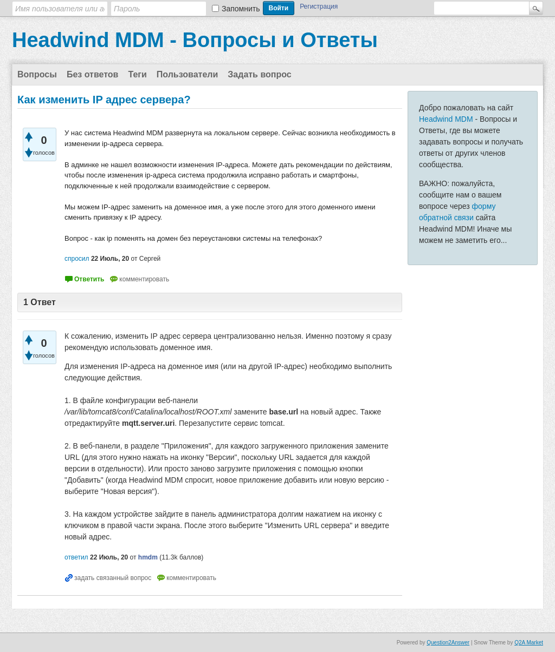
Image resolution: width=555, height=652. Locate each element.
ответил (76, 557)
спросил (76, 258)
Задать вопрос (259, 74)
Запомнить (241, 8)
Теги (137, 74)
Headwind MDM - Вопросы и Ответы (195, 40)
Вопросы (37, 74)
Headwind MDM (446, 119)
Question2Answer (448, 643)
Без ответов (93, 74)
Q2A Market (528, 643)
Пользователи (187, 74)
